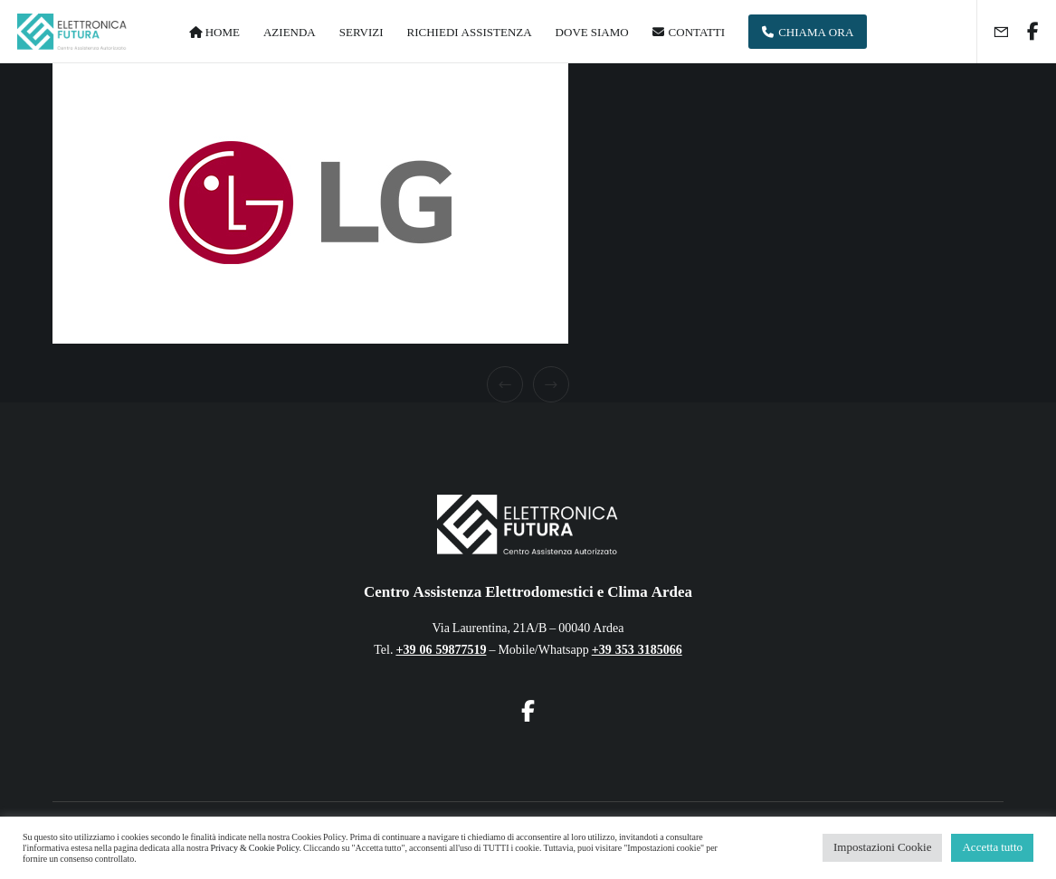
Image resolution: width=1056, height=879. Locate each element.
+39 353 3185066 (637, 649)
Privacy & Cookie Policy (254, 848)
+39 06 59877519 (440, 649)
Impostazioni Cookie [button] (882, 847)
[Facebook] (1026, 31)
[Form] (993, 31)
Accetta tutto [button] (992, 847)
